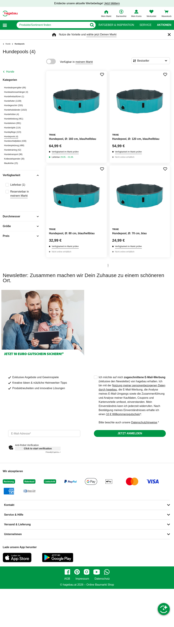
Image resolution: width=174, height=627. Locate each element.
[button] (5, 25)
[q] (52, 25)
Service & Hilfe (13, 514)
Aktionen (164, 25)
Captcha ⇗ (53, 452)
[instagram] (86, 572)
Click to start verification (38, 448)
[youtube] (96, 572)
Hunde (10, 71)
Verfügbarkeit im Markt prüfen (65, 152)
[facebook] (67, 572)
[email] (44, 433)
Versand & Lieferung (17, 524)
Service (145, 25)
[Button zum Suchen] (92, 25)
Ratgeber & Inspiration (116, 25)
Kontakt (9, 504)
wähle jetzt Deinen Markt (101, 34)
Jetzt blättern (112, 3)
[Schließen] (169, 35)
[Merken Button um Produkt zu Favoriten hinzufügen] (102, 74)
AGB (67, 578)
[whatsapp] (106, 572)
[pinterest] (77, 572)
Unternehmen (13, 534)
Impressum (82, 578)
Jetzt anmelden (130, 433)
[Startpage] (10, 13)
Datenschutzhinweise (144, 422)
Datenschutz (102, 578)
